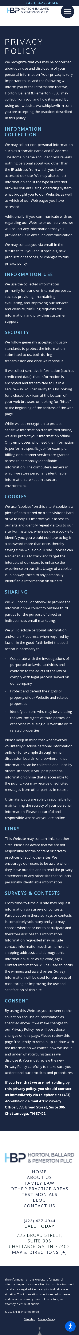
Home (39, 1172)
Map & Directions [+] (39, 1252)
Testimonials (39, 1194)
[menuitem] (39, 1172)
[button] (70, 1326)
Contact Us (39, 1206)
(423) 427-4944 (42, 2)
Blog (39, 1200)
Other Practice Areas (39, 1189)
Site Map (29, 1319)
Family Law (39, 1183)
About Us (39, 1177)
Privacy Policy (46, 1319)
